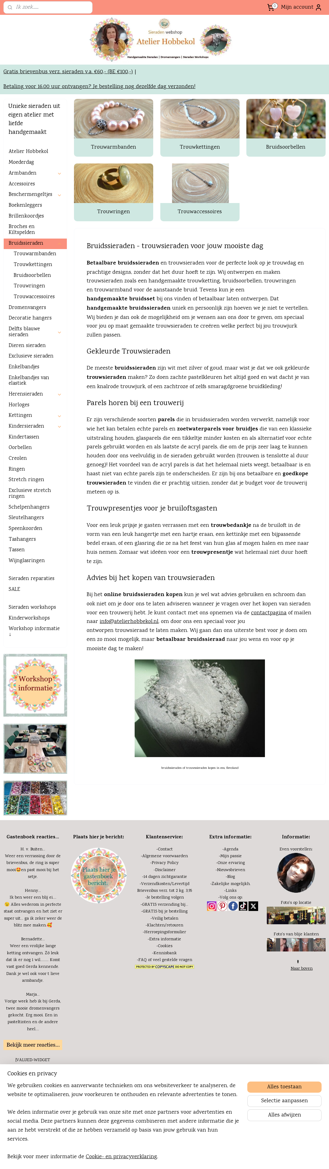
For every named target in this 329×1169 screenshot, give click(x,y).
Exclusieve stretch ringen (30, 533)
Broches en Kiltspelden (22, 270)
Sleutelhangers (26, 558)
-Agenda (230, 889)
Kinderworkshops (29, 658)
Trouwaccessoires (200, 252)
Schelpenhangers (29, 547)
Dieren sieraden (27, 385)
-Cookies (164, 986)
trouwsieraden (174, 366)
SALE (14, 629)
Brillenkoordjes (26, 256)
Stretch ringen (26, 520)
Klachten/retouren (165, 965)
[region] (123, 1125)
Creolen (18, 498)
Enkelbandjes (24, 407)
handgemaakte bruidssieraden (129, 348)
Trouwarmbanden (113, 187)
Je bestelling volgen (165, 937)
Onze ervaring (231, 903)
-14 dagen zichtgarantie (164, 917)
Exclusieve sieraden (31, 396)
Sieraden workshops (32, 647)
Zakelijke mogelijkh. (231, 924)
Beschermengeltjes (35, 235)
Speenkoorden (25, 569)
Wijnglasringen (27, 601)
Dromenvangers (27, 348)
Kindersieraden (35, 466)
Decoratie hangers (30, 358)
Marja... (33, 1034)
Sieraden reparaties (31, 619)
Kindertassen (24, 477)
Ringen (17, 509)
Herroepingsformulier (165, 972)
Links (231, 931)
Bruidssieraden (35, 283)
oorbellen (250, 321)
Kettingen (35, 456)
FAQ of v (146, 1000)
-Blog (230, 917)
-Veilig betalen (164, 958)
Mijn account (301, 7)
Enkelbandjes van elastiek (29, 421)
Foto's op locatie (296, 943)
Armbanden (35, 213)
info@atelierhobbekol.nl (129, 662)
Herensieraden (35, 434)
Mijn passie (231, 896)
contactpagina (269, 653)
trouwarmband (113, 330)
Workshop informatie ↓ (34, 672)
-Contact (164, 889)
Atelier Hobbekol (28, 192)
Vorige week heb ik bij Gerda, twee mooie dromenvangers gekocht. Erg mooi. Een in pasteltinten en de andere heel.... (33, 1055)
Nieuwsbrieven (231, 910)
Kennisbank (165, 993)
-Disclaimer (164, 910)
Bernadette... (33, 979)
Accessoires (22, 224)
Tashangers (22, 579)
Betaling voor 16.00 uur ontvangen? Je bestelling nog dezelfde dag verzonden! (99, 127)
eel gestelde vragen (173, 1000)
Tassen (17, 590)
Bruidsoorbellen (285, 187)
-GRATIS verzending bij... (164, 945)
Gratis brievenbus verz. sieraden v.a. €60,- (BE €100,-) (68, 112)
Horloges (19, 445)
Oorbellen (20, 488)
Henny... (33, 931)
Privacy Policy (165, 903)
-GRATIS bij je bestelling (164, 951)
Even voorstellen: (296, 889)
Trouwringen (113, 252)
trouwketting (203, 321)
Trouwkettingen (200, 187)
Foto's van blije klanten (296, 974)
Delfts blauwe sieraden (35, 372)
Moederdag (21, 202)
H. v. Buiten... (32, 889)
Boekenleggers (25, 245)
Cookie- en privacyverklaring (121, 1157)
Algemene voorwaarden (165, 896)
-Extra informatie (164, 979)
